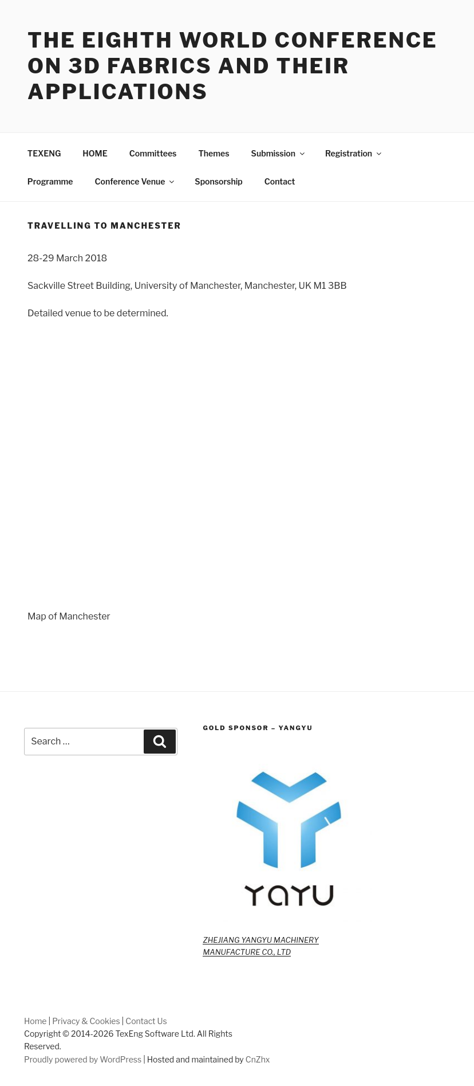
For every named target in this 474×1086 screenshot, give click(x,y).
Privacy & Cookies (86, 1021)
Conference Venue (135, 181)
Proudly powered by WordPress (82, 1059)
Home (35, 1021)
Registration (354, 153)
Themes (213, 153)
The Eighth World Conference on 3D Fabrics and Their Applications (232, 66)
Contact (279, 181)
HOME (94, 153)
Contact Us (146, 1021)
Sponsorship (218, 181)
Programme (50, 181)
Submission (278, 153)
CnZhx (258, 1059)
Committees (153, 153)
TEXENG (44, 153)
